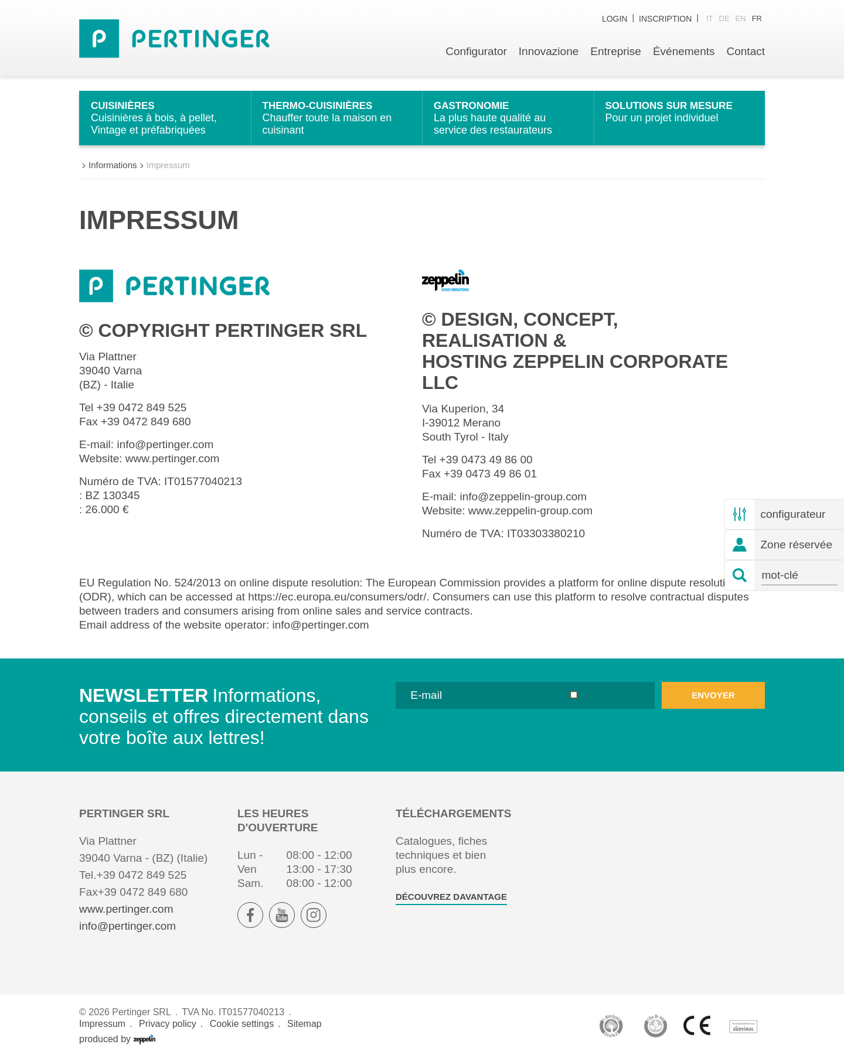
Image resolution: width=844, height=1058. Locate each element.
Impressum (102, 1024)
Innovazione (548, 51)
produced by (117, 1039)
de (724, 18)
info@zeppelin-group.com (523, 496)
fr (757, 18)
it (709, 18)
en (741, 18)
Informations (113, 165)
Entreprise (615, 51)
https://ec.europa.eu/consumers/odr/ (337, 597)
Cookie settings (242, 1024)
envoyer (713, 695)
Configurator (476, 51)
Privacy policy (167, 1024)
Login (615, 18)
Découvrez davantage (451, 897)
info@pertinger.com (165, 444)
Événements (684, 51)
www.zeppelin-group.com (530, 510)
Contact (746, 51)
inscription (665, 18)
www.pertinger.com (172, 458)
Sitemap (304, 1024)
